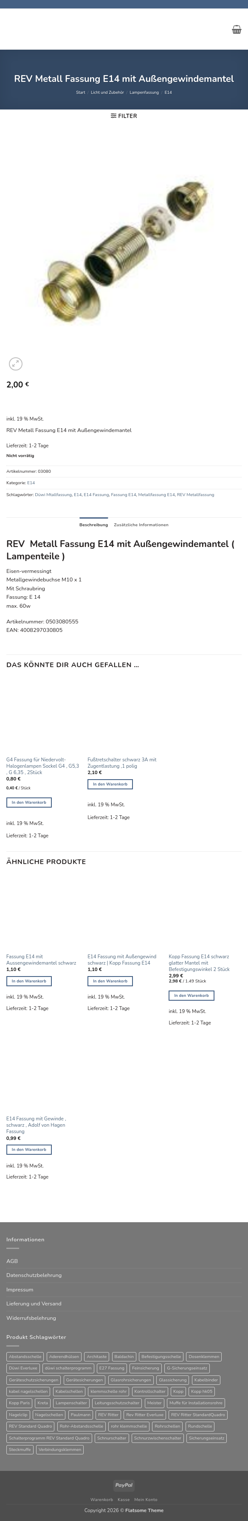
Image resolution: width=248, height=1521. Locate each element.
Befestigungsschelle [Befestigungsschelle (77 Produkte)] (161, 1357)
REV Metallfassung (195, 495)
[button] (237, 29)
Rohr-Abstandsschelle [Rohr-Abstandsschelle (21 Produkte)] (81, 1426)
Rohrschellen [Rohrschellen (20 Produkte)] (167, 1426)
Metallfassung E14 (156, 495)
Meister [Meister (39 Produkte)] (154, 1403)
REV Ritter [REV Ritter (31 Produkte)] (108, 1415)
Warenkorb (101, 1499)
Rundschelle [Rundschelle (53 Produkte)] (200, 1426)
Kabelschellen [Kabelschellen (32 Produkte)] (69, 1392)
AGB (12, 1261)
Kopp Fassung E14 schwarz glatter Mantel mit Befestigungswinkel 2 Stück (199, 963)
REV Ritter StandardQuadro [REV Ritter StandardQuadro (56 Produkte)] (198, 1415)
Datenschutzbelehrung (34, 1275)
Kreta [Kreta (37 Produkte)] (42, 1403)
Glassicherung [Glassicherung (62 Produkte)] (172, 1380)
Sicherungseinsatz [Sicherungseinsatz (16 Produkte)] (206, 1438)
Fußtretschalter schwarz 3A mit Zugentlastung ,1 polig (121, 763)
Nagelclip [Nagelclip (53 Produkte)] (18, 1415)
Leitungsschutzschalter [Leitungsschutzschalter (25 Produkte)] (117, 1403)
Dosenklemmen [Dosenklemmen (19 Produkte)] (204, 1357)
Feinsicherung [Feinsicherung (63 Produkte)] (145, 1368)
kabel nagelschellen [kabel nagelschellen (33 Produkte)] (28, 1392)
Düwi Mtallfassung (53, 495)
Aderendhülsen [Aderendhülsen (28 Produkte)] (64, 1357)
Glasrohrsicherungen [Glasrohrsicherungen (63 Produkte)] (131, 1380)
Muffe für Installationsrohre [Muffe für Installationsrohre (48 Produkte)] (196, 1403)
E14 (168, 92)
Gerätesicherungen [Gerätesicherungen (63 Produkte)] (84, 1380)
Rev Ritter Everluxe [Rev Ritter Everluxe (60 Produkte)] (144, 1415)
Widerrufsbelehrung (31, 1318)
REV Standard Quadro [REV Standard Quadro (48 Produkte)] (30, 1426)
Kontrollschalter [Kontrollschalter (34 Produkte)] (150, 1392)
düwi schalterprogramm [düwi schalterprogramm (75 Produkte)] (68, 1368)
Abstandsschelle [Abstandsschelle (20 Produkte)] (25, 1357)
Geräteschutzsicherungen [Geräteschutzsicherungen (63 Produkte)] (33, 1380)
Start (80, 92)
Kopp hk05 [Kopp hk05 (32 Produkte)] (201, 1392)
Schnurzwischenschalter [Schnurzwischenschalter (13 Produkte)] (157, 1438)
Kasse (124, 1499)
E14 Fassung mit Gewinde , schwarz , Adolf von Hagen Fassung (36, 1125)
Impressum (19, 1290)
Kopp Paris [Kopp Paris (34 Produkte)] (19, 1403)
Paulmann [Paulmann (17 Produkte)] (80, 1415)
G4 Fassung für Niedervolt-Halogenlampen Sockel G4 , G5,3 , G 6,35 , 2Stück (42, 766)
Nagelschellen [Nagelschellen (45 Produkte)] (49, 1415)
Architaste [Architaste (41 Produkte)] (97, 1357)
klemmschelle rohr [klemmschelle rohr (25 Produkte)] (108, 1392)
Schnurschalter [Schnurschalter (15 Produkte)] (112, 1438)
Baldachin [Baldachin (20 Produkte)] (124, 1357)
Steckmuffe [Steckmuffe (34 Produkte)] (20, 1450)
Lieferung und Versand (34, 1304)
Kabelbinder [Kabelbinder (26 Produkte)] (206, 1380)
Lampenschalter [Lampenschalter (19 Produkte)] (71, 1403)
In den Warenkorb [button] (29, 802)
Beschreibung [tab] (93, 525)
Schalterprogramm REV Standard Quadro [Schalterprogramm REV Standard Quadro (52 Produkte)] (49, 1438)
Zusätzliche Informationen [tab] (141, 525)
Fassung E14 (123, 495)
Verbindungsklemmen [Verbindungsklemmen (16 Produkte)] (60, 1450)
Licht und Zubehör (107, 92)
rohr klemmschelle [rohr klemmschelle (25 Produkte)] (129, 1426)
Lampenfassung (144, 92)
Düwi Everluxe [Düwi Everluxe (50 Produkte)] (23, 1368)
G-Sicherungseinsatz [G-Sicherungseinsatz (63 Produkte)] (187, 1368)
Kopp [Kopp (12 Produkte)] (178, 1392)
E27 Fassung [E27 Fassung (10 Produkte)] (111, 1368)
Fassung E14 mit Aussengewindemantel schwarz (41, 960)
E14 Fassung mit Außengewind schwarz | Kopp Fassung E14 (121, 960)
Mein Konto (146, 1499)
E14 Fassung (96, 495)
